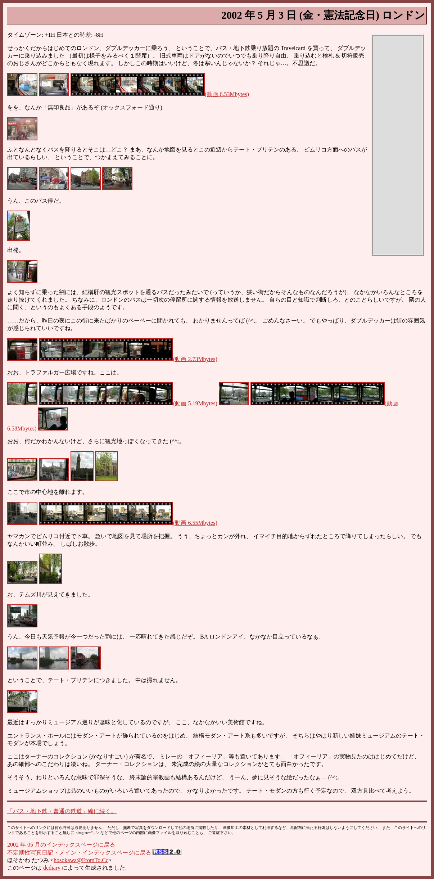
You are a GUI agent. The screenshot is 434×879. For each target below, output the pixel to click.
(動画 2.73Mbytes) (128, 359)
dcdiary (51, 868)
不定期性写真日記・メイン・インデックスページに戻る (79, 852)
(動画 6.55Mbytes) (128, 523)
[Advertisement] (397, 145)
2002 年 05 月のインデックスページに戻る (61, 845)
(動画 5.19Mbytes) (128, 403)
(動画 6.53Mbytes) (160, 94)
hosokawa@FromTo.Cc (81, 860)
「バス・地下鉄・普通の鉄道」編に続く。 (62, 811)
